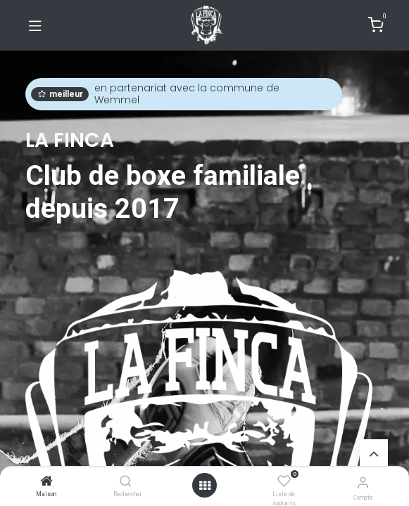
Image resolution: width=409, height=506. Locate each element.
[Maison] (46, 482)
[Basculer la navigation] (35, 25)
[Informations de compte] (363, 482)
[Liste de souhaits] (284, 481)
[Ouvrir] (204, 485)
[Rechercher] (125, 482)
